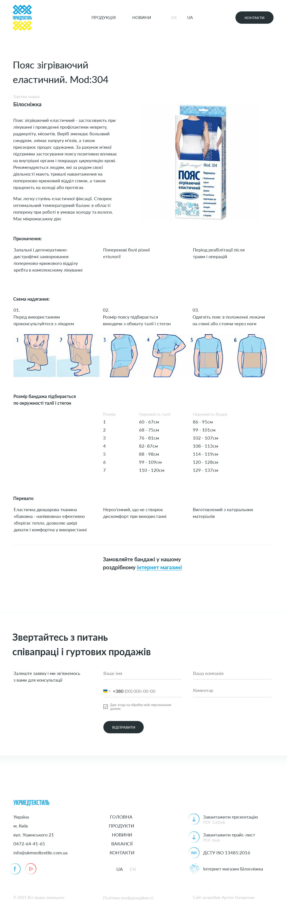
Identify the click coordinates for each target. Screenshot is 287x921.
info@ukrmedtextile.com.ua (40, 852)
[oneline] (232, 673)
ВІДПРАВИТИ (123, 727)
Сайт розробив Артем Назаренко (224, 897)
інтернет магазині (159, 567)
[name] (142, 673)
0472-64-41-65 (29, 843)
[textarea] (232, 691)
